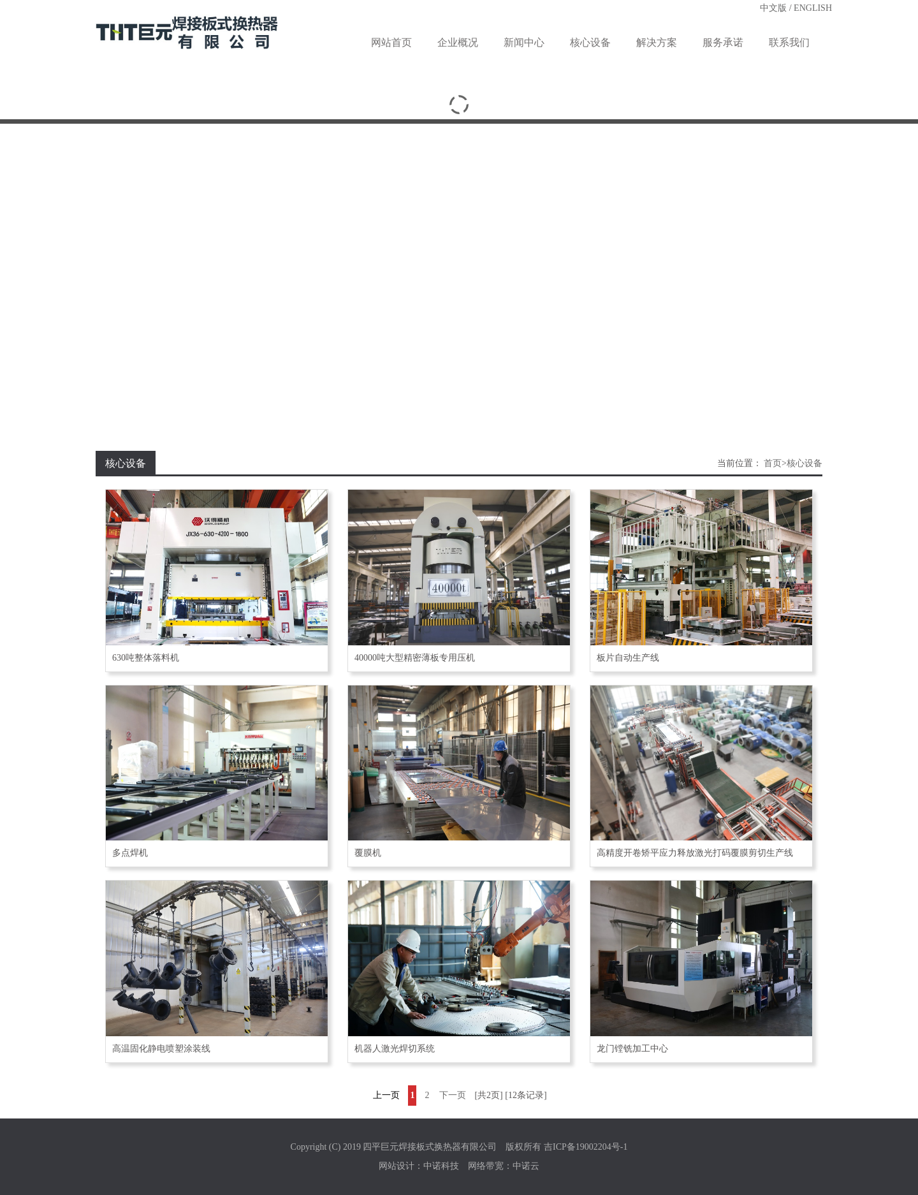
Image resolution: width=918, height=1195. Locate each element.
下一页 (452, 1095)
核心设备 (590, 42)
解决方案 (656, 42)
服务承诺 (723, 42)
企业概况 (457, 42)
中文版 (773, 8)
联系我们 (789, 42)
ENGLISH (813, 8)
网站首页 (391, 42)
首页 (773, 463)
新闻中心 (524, 42)
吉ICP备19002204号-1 (585, 1147)
